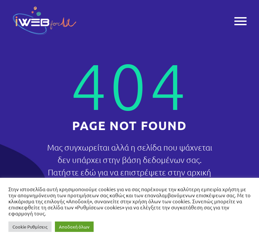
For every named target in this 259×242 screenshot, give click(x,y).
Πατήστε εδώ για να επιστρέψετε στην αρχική (129, 172)
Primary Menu (240, 21)
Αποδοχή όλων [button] (74, 227)
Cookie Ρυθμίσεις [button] (29, 227)
